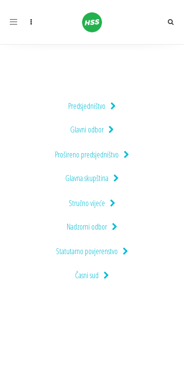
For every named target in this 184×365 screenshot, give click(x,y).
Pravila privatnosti (149, 345)
